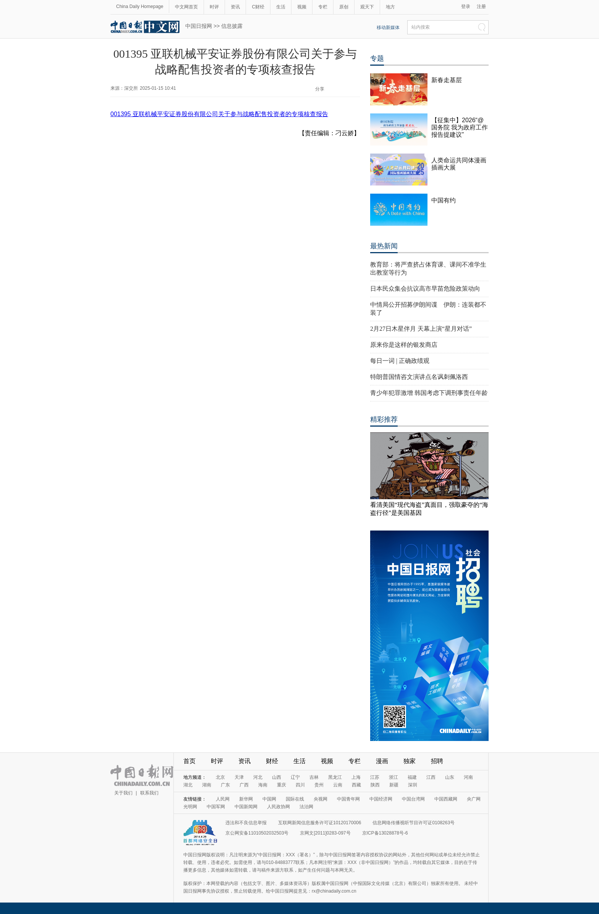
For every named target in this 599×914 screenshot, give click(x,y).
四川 (300, 785)
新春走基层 (446, 80)
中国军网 (216, 806)
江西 (430, 777)
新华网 (246, 799)
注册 (481, 6)
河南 (468, 777)
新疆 (393, 785)
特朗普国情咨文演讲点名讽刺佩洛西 (419, 377)
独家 (409, 761)
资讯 (235, 7)
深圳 (412, 785)
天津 (239, 777)
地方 (390, 7)
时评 (214, 7)
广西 (244, 785)
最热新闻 (384, 246)
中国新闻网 (246, 806)
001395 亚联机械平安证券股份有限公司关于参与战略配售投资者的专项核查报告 (219, 114)
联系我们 (149, 793)
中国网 (269, 799)
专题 (377, 58)
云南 (337, 785)
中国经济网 (380, 799)
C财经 (258, 7)
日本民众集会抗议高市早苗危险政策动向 (425, 288)
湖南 (206, 785)
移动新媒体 (388, 27)
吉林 (314, 777)
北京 (220, 777)
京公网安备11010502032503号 (256, 833)
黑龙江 (335, 777)
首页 (189, 761)
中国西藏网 (445, 799)
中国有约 (443, 200)
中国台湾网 (413, 799)
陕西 (375, 785)
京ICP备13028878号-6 (385, 833)
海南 (262, 785)
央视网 (320, 799)
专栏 (322, 7)
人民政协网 (278, 806)
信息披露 (232, 26)
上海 (356, 777)
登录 (465, 6)
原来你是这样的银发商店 (403, 344)
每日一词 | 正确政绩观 (399, 361)
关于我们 (123, 793)
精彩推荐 (384, 419)
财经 (272, 761)
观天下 (367, 7)
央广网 (474, 799)
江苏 (374, 777)
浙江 (393, 777)
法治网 (306, 806)
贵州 (319, 785)
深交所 (131, 88)
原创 (343, 7)
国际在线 (295, 799)
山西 (276, 777)
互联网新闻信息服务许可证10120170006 (319, 822)
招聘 (437, 761)
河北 (257, 777)
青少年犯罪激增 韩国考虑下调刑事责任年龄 (429, 393)
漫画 (382, 761)
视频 (301, 7)
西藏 (356, 785)
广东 (225, 785)
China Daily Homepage (139, 6)
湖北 (188, 785)
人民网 (223, 799)
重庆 (281, 785)
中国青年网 (348, 799)
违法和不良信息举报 (246, 822)
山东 (449, 777)
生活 (280, 7)
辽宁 (295, 777)
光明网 (190, 806)
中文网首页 (186, 7)
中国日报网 (198, 26)
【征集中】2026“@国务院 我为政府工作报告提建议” (459, 127)
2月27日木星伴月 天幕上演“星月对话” (421, 328)
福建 (412, 777)
